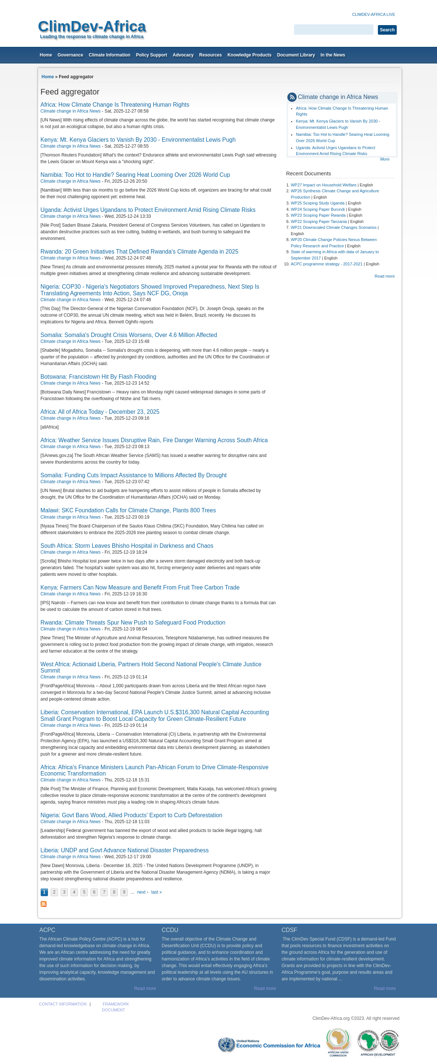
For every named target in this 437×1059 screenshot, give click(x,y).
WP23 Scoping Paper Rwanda (318, 215)
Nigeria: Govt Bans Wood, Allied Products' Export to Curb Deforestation (131, 815)
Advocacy (183, 55)
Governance (70, 55)
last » (156, 892)
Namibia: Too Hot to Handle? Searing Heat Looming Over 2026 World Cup (135, 175)
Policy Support (151, 55)
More (384, 159)
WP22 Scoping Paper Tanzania (319, 221)
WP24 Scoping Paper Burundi (318, 209)
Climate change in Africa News (71, 111)
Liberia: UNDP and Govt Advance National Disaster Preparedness (125, 850)
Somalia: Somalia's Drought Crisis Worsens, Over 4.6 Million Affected (129, 335)
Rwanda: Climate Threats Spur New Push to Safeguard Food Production (133, 622)
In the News (333, 55)
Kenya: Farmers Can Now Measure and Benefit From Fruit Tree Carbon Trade (140, 587)
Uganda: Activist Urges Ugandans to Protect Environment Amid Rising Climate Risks (148, 210)
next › (142, 892)
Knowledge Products (250, 55)
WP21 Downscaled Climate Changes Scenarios (333, 227)
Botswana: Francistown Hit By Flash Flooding (99, 377)
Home (46, 55)
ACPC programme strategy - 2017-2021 (326, 264)
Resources (210, 55)
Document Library (296, 55)
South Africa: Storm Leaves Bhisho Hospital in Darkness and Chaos (127, 546)
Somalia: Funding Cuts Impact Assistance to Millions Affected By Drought (134, 475)
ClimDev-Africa (92, 26)
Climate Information (109, 55)
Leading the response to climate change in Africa (92, 36)
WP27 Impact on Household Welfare (323, 185)
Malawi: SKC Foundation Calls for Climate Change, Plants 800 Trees (128, 510)
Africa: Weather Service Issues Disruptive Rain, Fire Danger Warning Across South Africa (154, 440)
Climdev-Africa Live (373, 14)
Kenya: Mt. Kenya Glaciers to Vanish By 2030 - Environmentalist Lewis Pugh (138, 140)
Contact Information (63, 1004)
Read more (385, 276)
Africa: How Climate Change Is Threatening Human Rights (115, 105)
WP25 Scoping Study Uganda (318, 203)
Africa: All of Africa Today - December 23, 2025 (100, 412)
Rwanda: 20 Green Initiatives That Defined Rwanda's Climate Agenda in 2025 (140, 251)
